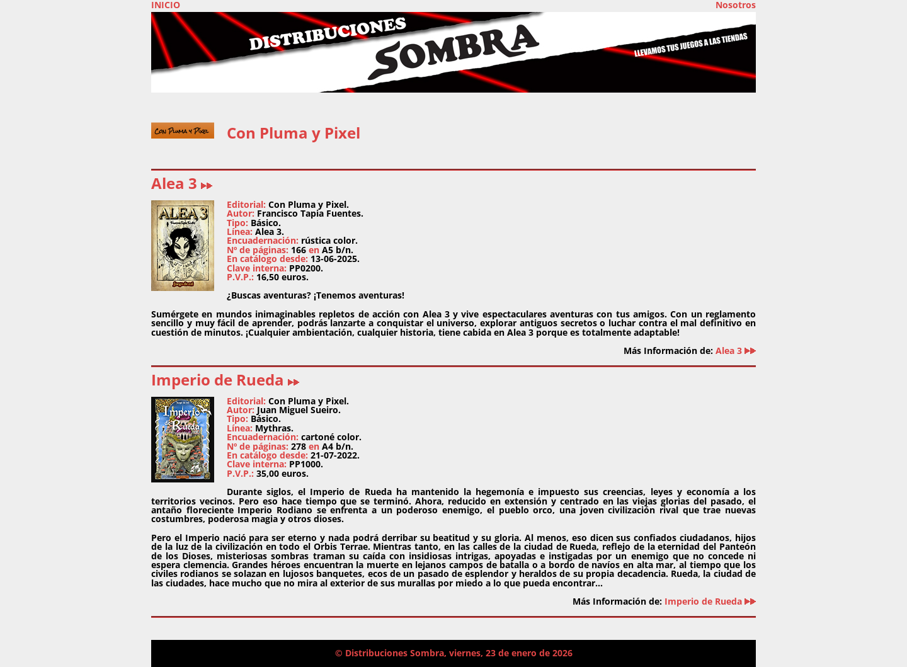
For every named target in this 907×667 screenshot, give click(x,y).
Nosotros (736, 5)
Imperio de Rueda (225, 379)
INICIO (165, 5)
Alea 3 (181, 183)
